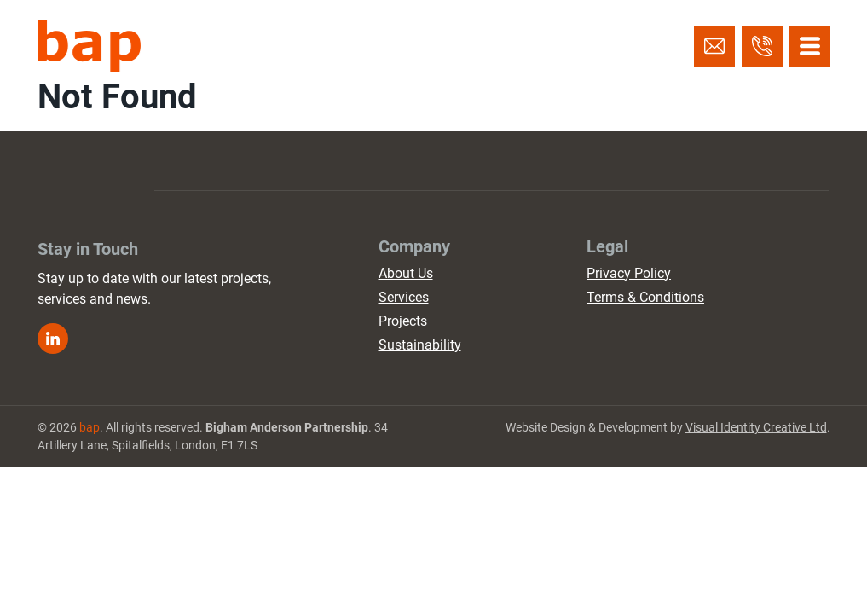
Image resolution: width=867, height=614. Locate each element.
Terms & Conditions (645, 297)
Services (404, 297)
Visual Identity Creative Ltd (756, 427)
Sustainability (420, 345)
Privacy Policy (629, 273)
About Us (406, 273)
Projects (403, 321)
